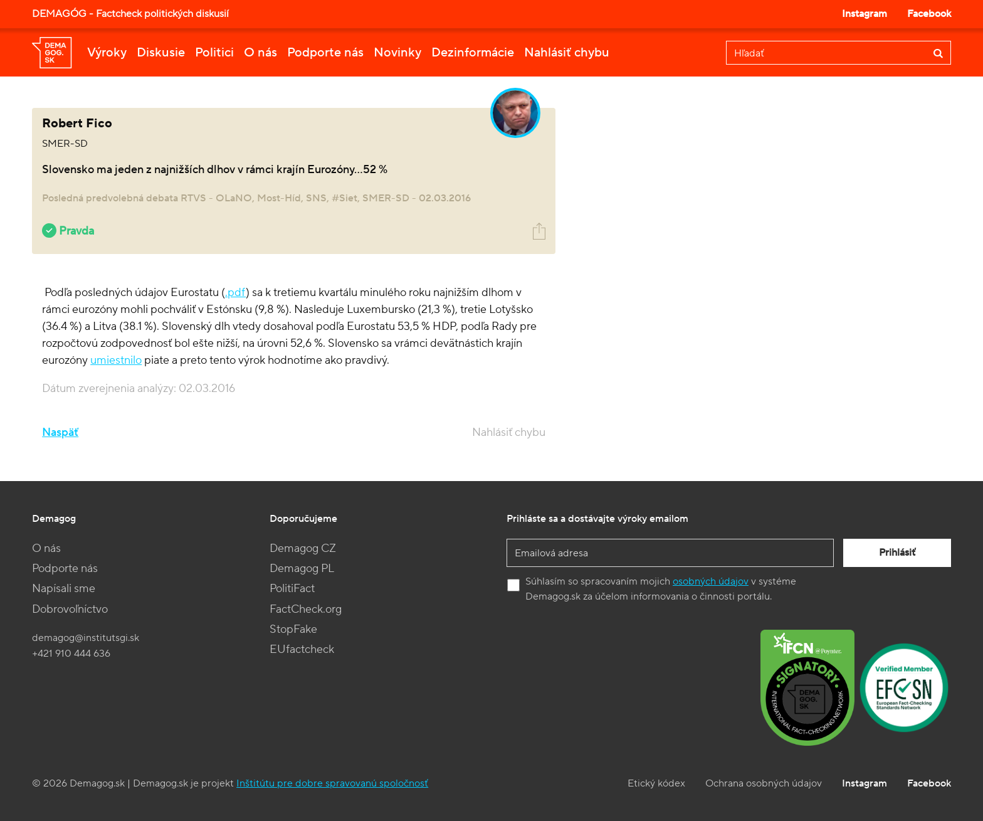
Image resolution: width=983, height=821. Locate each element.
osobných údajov (711, 581)
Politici (214, 53)
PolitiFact (292, 588)
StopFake (293, 629)
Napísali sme (63, 588)
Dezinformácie (472, 53)
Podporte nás (325, 53)
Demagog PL (302, 568)
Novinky (397, 53)
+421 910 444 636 (71, 653)
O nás (260, 53)
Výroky (107, 53)
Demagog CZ (303, 548)
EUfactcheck (302, 649)
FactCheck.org (306, 609)
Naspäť (60, 432)
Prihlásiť (897, 552)
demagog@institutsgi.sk (85, 638)
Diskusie (161, 53)
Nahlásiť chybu (566, 53)
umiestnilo (116, 360)
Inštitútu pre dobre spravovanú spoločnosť (332, 783)
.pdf (235, 292)
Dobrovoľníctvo (70, 609)
